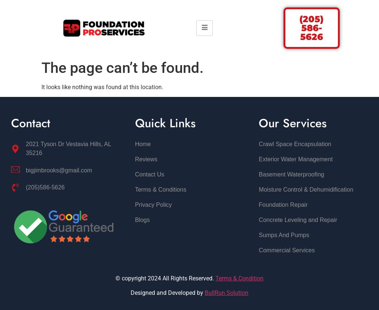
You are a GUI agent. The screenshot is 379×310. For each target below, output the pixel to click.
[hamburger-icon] (204, 28)
